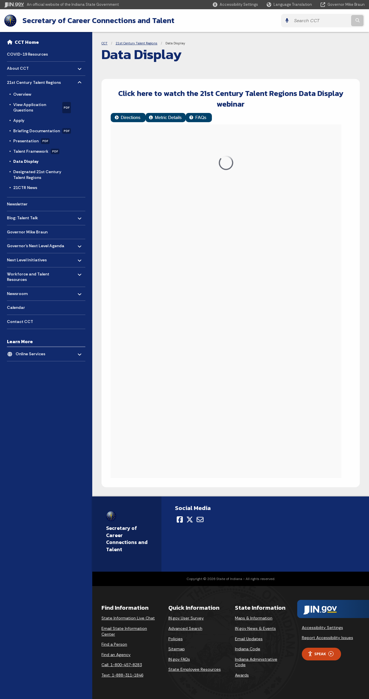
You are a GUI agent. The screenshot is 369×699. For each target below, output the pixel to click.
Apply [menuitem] (19, 120)
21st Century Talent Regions (136, 43)
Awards (242, 675)
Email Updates (249, 638)
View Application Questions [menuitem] (42, 107)
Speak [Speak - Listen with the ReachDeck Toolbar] (321, 654)
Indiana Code (247, 648)
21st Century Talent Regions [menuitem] (34, 81)
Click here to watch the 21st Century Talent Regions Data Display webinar (230, 98)
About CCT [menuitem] (24, 67)
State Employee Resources (194, 669)
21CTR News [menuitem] (25, 187)
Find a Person (114, 644)
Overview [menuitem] (22, 94)
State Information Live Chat (128, 618)
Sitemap (176, 648)
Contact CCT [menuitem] (20, 321)
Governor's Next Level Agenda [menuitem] (35, 244)
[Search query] (320, 20)
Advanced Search (185, 628)
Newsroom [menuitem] (24, 292)
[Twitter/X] (189, 519)
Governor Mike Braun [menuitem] (27, 232)
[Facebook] (180, 519)
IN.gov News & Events (255, 628)
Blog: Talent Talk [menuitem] (24, 216)
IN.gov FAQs (179, 659)
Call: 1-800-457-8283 (121, 664)
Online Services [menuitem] (32, 352)
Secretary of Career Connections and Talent (98, 20)
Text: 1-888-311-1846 (122, 675)
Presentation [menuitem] (31, 141)
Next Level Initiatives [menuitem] (27, 258)
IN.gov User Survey (186, 618)
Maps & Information (253, 618)
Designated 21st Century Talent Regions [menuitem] (37, 174)
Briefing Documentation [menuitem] (42, 131)
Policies (175, 638)
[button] (235, 4)
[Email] (200, 519)
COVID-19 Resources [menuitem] (27, 54)
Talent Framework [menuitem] (36, 151)
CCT (104, 43)
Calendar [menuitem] (16, 307)
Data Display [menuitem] (25, 161)
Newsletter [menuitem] (17, 204)
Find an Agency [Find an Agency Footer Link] (116, 654)
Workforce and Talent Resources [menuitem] (28, 275)
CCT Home (27, 42)
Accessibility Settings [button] (322, 627)
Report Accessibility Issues (327, 637)
